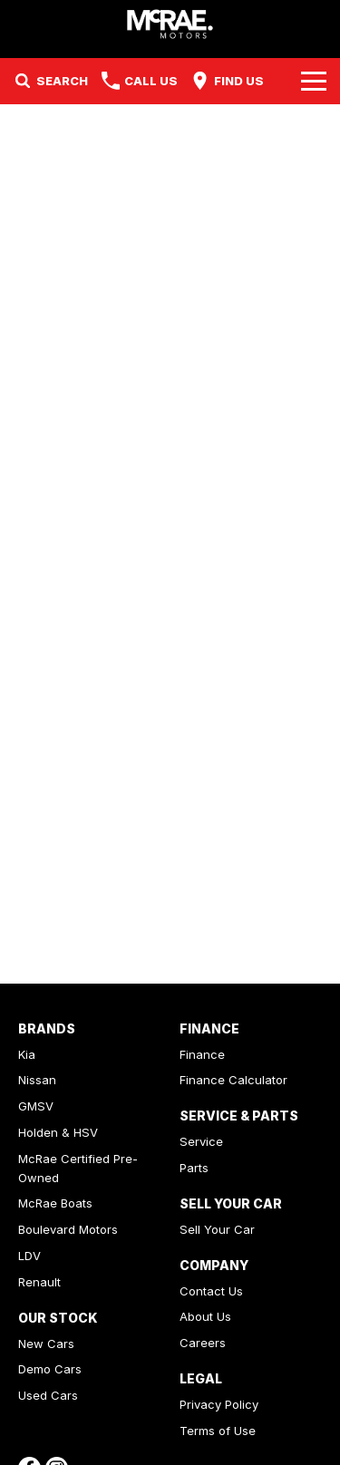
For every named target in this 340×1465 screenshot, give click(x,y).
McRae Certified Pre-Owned (78, 1168)
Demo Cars (50, 1369)
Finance (202, 1054)
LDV (29, 1255)
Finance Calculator (233, 1079)
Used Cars (48, 1395)
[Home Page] (170, 24)
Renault (39, 1282)
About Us (205, 1316)
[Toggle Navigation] (313, 80)
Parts (194, 1167)
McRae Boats (55, 1203)
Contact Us (211, 1291)
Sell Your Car (217, 1229)
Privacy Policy (219, 1404)
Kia (26, 1054)
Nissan (37, 1079)
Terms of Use (218, 1430)
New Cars (46, 1343)
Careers (203, 1342)
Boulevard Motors (68, 1229)
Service (201, 1141)
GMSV (35, 1106)
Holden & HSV (58, 1132)
